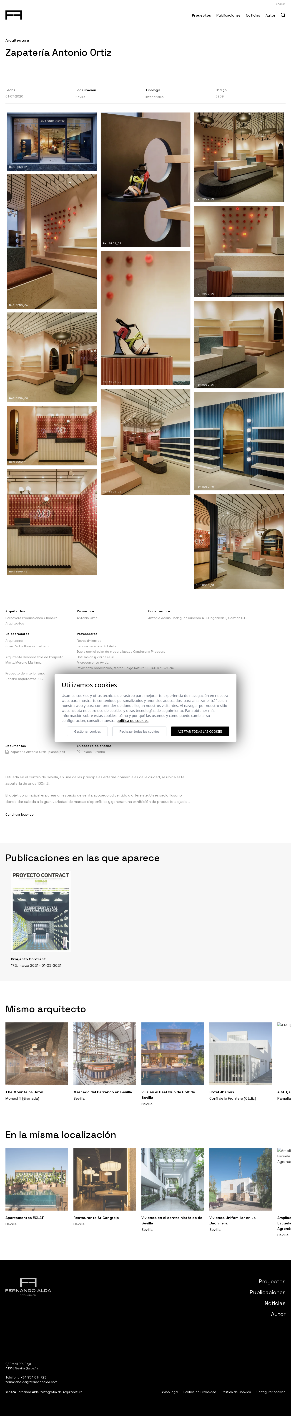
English (281, 4)
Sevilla (80, 97)
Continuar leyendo (19, 814)
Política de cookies (132, 720)
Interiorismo (155, 97)
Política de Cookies (236, 1392)
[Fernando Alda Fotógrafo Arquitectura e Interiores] (13, 14)
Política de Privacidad (199, 1392)
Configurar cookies (271, 1392)
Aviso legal (169, 1392)
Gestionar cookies (87, 731)
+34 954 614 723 (33, 1377)
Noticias (253, 15)
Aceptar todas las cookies (200, 731)
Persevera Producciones (24, 618)
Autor (270, 15)
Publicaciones (228, 15)
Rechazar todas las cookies (139, 731)
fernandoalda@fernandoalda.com (31, 1382)
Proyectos (201, 15)
